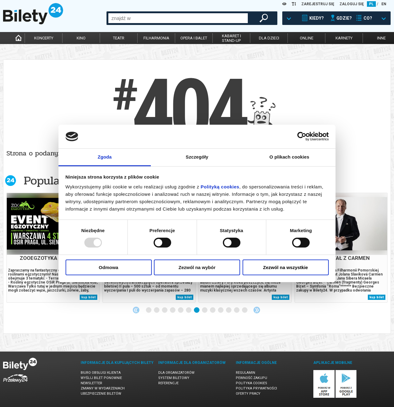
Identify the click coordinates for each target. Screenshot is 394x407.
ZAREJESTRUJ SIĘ (317, 4)
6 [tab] (189, 310)
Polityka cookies (251, 383)
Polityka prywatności (256, 388)
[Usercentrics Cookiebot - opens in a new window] (302, 136)
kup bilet (88, 297)
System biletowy (173, 378)
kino (81, 38)
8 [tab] (205, 310)
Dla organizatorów (176, 373)
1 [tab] (149, 310)
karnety (344, 38)
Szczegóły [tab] (197, 156)
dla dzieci (269, 38)
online (306, 38)
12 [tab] (237, 310)
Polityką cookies (220, 186)
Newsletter (91, 383)
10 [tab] (221, 310)
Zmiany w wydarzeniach (103, 388)
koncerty (43, 38)
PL (371, 4)
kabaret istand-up (231, 38)
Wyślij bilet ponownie (101, 378)
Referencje (168, 383)
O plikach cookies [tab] (289, 156)
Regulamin (245, 373)
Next (256, 310)
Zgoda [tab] (105, 156)
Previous (136, 310)
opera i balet (193, 38)
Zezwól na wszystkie (285, 267)
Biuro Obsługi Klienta (101, 373)
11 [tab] (229, 310)
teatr (118, 38)
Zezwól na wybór (197, 267)
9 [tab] (213, 310)
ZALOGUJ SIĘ (352, 4)
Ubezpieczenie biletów (101, 394)
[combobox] (178, 18)
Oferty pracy (248, 394)
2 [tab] (157, 310)
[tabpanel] (52, 248)
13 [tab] (245, 310)
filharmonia (156, 38)
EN (383, 4)
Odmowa (108, 267)
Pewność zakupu (251, 378)
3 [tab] (165, 310)
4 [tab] (173, 310)
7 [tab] (197, 310)
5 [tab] (181, 310)
